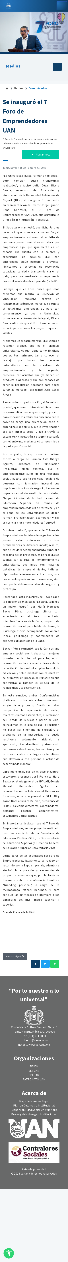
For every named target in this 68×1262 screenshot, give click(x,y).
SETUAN (34, 1071)
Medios (13, 66)
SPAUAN (34, 1075)
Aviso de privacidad (34, 1169)
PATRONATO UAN (34, 1080)
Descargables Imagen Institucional (34, 1114)
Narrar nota (40, 155)
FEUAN (34, 1066)
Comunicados (38, 88)
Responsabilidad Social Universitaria (34, 1110)
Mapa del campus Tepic (34, 1101)
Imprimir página (15, 956)
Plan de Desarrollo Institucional (34, 1106)
